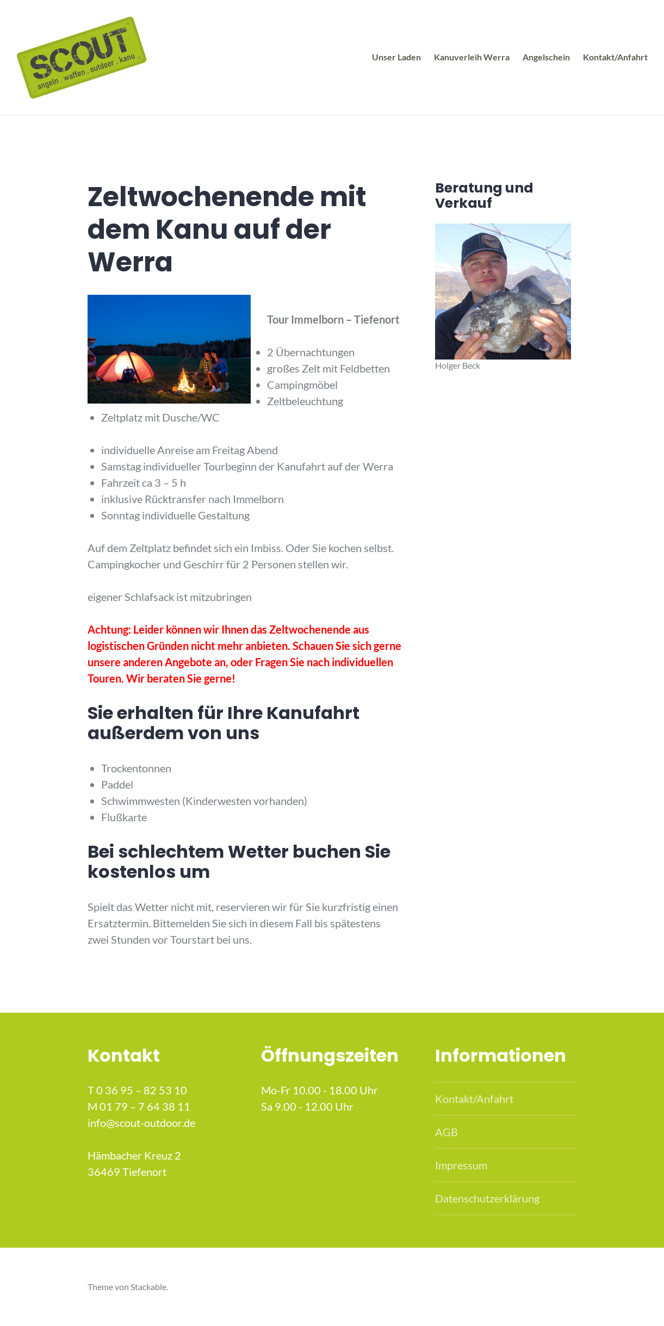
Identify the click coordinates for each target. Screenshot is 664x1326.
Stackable (148, 1286)
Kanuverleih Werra (472, 57)
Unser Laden (396, 57)
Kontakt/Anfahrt (615, 57)
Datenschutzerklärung (487, 1198)
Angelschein (546, 57)
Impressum (461, 1165)
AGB (446, 1131)
